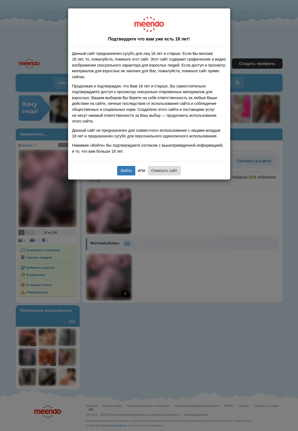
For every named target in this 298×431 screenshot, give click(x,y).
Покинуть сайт (164, 170)
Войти (126, 170)
